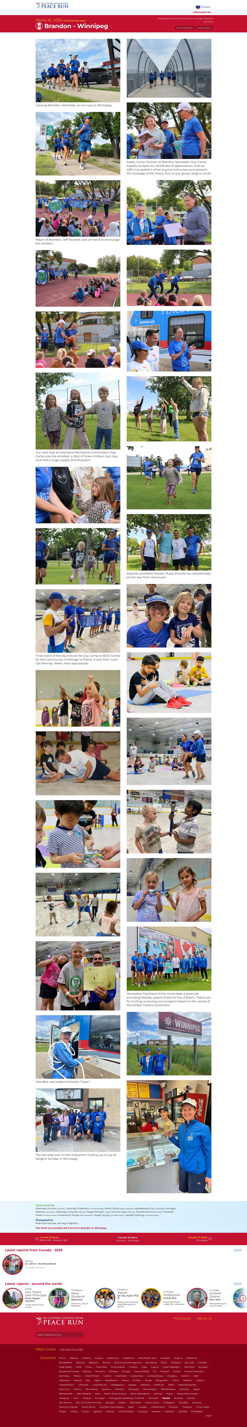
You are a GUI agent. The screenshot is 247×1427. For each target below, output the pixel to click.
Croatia (133, 1367)
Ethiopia (114, 1371)
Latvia (176, 1380)
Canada (202, 1362)
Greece (107, 1375)
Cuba (144, 1367)
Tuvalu (85, 1411)
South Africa (89, 1407)
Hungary (172, 1375)
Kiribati (137, 1380)
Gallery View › (205, 28)
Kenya (125, 1380)
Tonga (62, 1411)
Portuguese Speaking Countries (127, 1398)
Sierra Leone (152, 1402)
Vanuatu (156, 1411)
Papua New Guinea (187, 1393)
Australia (166, 1358)
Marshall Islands (187, 1384)
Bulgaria (176, 1362)
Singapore (169, 1402)
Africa (62, 1358)
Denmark (189, 1367)
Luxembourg (100, 1384)
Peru (76, 1398)
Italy (88, 1380)
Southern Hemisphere (112, 1407)
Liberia (200, 1380)
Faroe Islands (142, 1371)
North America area (115, 1393)
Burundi (190, 1362)
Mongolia (134, 1389)
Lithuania (83, 1384)
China (88, 1367)
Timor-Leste (203, 1407)
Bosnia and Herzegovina (128, 1362)
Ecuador (204, 1367)
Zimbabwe (197, 1411)
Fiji (155, 1371)
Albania (74, 1358)
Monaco (120, 1389)
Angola (99, 1358)
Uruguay (143, 1411)
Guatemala (137, 1375)
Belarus (80, 1362)
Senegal (110, 1402)
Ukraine (110, 1411)
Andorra (87, 1358)
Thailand (187, 1407)
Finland (165, 1371)
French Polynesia (194, 1371)
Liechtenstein (67, 1384)
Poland (87, 1398)
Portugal (100, 1398)
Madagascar (118, 1384)
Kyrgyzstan (162, 1380)
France (177, 1371)
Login (209, 1415)
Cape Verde (65, 1367)
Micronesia (92, 1389)
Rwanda (179, 1398)
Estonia (87, 1371)
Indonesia (64, 1380)
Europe (126, 1371)
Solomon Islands (68, 1407)
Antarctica (113, 1358)
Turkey (74, 1411)
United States (126, 1411)
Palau (169, 1393)
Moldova (107, 1389)
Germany (64, 1375)
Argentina (129, 1358)
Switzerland (158, 1407)
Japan (98, 1380)
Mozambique (168, 1389)
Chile (79, 1367)
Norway (158, 1393)
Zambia (183, 1411)
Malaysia (146, 1384)
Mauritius (64, 1389)
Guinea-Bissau (155, 1375)
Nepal (196, 1389)
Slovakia (184, 1402)
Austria (178, 1358)
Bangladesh (66, 1362)
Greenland (121, 1375)
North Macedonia (140, 1393)
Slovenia (197, 1402)
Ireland (78, 1380)
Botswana (151, 1362)
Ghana (77, 1375)
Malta (171, 1384)
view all (237, 1250)
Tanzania (173, 1407)
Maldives (159, 1384)
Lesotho (188, 1380)
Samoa (191, 1398)
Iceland (185, 1375)
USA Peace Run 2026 (71, 1349)
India (196, 1375)
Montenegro (150, 1389)
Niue (98, 1393)
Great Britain (92, 1375)
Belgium (94, 1362)
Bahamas (192, 1358)
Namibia (185, 1389)
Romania (153, 1398)
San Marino (65, 1402)
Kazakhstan (111, 1380)
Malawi (133, 1384)
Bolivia (107, 1362)
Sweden (143, 1407)
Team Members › (184, 28)
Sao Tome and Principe (89, 1402)
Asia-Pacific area (147, 1358)
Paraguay (64, 1398)
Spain (131, 1407)
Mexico (78, 1389)
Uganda (97, 1411)
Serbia (122, 1402)
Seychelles (136, 1402)
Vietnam (170, 1411)
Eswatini (100, 1371)
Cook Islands (118, 1367)
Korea (148, 1380)
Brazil (164, 1362)
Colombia (101, 1367)
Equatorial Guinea (69, 1371)
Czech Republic (172, 1367)
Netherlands (66, 1393)
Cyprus (155, 1367)
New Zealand (84, 1393)
